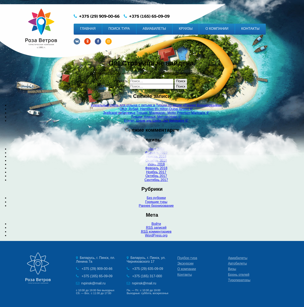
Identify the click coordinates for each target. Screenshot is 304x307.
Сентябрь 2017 (156, 180)
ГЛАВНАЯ (87, 28)
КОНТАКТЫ (250, 28)
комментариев (156, 231)
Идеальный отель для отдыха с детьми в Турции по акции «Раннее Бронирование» (156, 105)
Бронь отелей (238, 274)
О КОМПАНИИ (216, 28)
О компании (186, 269)
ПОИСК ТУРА (119, 28)
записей (156, 227)
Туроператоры (239, 280)
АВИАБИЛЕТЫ (154, 28)
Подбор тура (187, 258)
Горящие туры (156, 202)
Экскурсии (185, 263)
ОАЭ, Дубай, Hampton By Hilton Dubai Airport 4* (156, 109)
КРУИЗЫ (186, 28)
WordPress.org (156, 235)
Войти (156, 224)
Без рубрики (156, 198)
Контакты (184, 274)
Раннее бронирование (156, 205)
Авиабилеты (237, 258)
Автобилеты (237, 263)
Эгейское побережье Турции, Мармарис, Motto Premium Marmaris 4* (156, 113)
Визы (232, 269)
